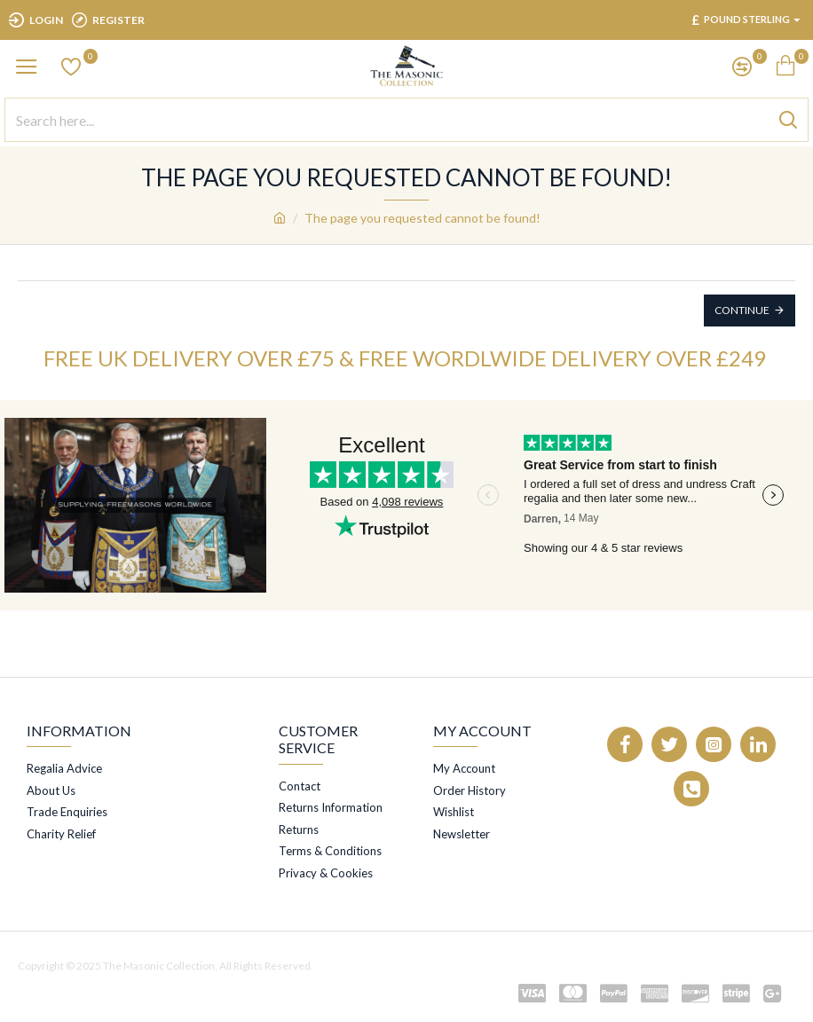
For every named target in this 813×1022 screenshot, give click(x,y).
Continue (742, 310)
